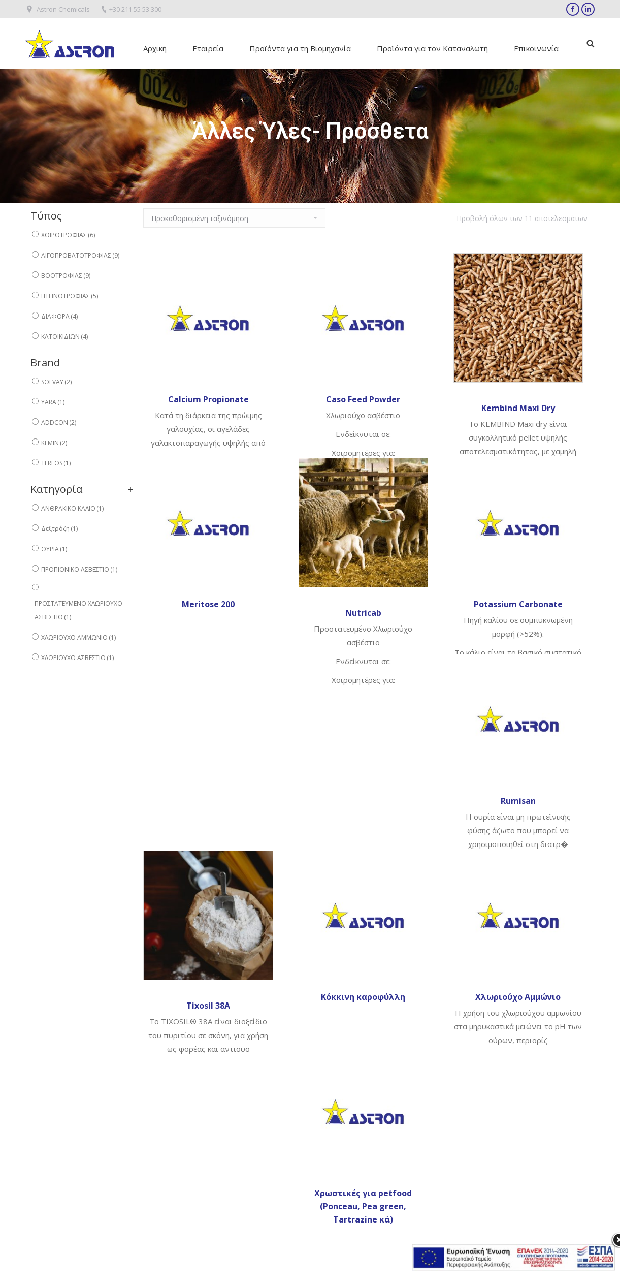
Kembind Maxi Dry (518, 408)
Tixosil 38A (208, 1005)
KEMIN (54, 442)
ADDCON (58, 422)
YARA (52, 402)
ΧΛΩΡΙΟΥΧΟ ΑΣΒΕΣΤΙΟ (77, 657)
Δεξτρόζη (59, 528)
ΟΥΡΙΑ (54, 549)
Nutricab (363, 612)
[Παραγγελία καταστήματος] (234, 218)
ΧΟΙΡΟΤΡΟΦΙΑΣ (68, 235)
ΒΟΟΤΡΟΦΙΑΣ (65, 275)
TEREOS (56, 463)
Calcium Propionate (208, 399)
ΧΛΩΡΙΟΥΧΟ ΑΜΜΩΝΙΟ (78, 637)
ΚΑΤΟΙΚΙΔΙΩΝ (64, 336)
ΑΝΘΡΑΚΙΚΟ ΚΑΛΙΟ (72, 508)
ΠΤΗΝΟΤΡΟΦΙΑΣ (69, 296)
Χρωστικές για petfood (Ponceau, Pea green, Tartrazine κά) (363, 1206)
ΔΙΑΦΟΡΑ (59, 316)
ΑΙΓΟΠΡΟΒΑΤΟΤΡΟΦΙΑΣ (80, 255)
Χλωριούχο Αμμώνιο (518, 996)
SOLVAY (56, 382)
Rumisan (518, 800)
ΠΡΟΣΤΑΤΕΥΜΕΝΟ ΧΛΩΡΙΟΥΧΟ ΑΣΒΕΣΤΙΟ (78, 610)
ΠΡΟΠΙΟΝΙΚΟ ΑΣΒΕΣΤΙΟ (79, 569)
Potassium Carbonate (518, 604)
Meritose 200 (208, 604)
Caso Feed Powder (363, 399)
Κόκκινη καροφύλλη (363, 996)
